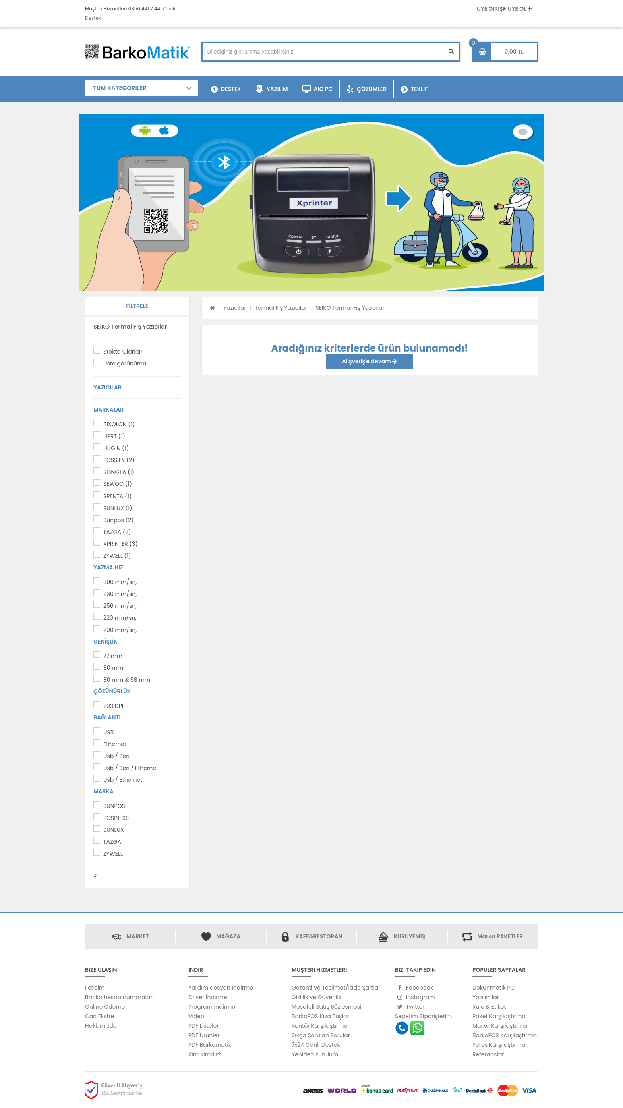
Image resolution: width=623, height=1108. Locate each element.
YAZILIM (271, 89)
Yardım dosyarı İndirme (220, 988)
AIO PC (317, 89)
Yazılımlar (485, 997)
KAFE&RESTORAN (318, 936)
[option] (311, 202)
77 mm (112, 656)
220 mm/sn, (119, 618)
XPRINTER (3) (120, 544)
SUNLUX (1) (117, 508)
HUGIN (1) (116, 448)
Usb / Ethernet (122, 780)
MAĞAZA (228, 936)
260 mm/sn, (120, 594)
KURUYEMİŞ (409, 936)
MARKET (137, 936)
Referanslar (488, 1054)
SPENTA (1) (117, 496)
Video (196, 1016)
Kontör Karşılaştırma (320, 1026)
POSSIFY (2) (119, 460)
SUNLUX (113, 830)
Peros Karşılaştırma (499, 1045)
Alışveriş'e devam (369, 361)
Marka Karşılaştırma (500, 1026)
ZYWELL (113, 854)
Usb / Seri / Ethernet (130, 768)
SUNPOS (114, 806)
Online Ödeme (105, 1007)
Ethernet (114, 744)
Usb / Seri (116, 756)
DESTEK (226, 89)
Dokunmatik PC (493, 988)
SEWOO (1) (117, 484)
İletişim (94, 988)
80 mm (113, 668)
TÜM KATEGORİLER (120, 88)
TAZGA (112, 842)
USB (108, 732)
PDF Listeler (203, 1026)
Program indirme (211, 1007)
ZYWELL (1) (117, 556)
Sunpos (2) (118, 520)
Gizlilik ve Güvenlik (316, 997)
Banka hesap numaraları (119, 997)
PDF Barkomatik (209, 1045)
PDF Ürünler (204, 1035)
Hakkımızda (101, 1026)
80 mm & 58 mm (126, 680)
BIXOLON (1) (119, 424)
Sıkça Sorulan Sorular (321, 1035)
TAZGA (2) (117, 532)
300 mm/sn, (120, 582)
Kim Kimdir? (204, 1054)
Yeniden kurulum (315, 1054)
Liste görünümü (124, 363)
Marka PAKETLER (500, 936)
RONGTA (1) (118, 472)
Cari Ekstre (99, 1016)
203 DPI (113, 706)
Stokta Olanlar (123, 352)
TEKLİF (414, 89)
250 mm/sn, (120, 606)
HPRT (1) (114, 436)
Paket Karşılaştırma (499, 1016)
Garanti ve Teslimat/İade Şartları (337, 988)
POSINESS (116, 818)
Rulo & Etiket (489, 1007)
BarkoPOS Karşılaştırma (504, 1035)
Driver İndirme (207, 997)
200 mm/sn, (120, 630)
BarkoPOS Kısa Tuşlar (320, 1016)
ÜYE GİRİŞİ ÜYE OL (504, 9)
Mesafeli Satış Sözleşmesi (327, 1007)
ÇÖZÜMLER (367, 89)
